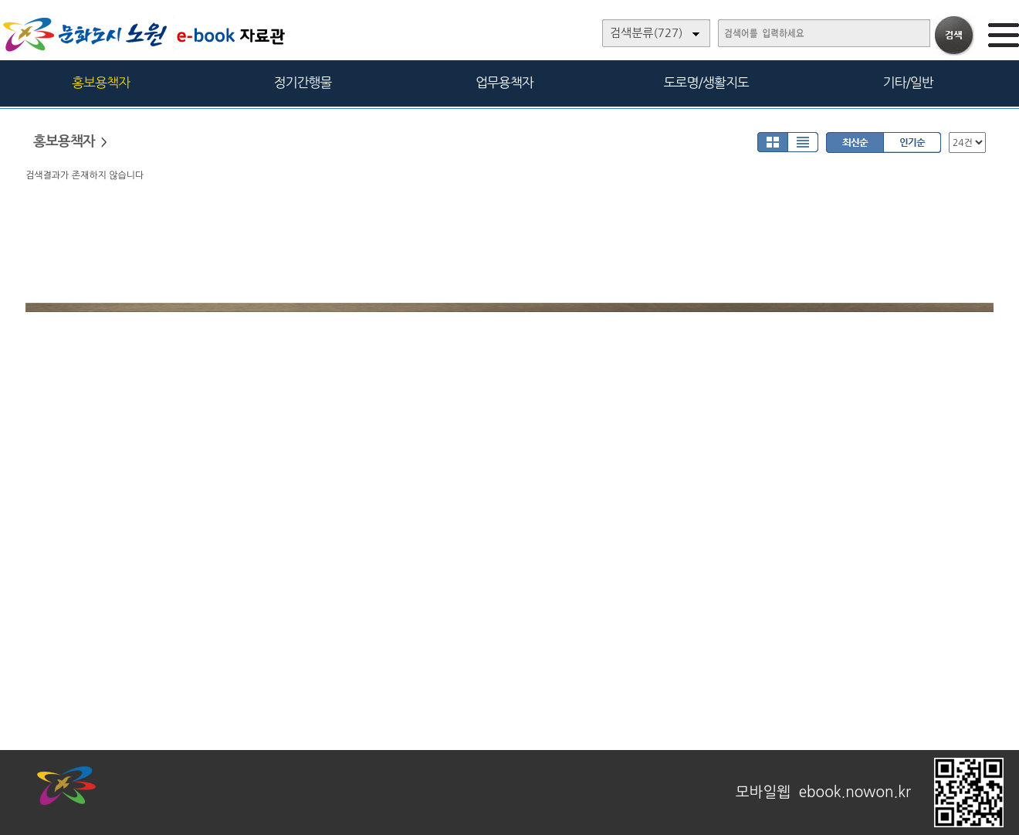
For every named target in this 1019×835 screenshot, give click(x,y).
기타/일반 (907, 82)
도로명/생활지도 (706, 82)
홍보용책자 (101, 82)
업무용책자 (504, 82)
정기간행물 (303, 82)
